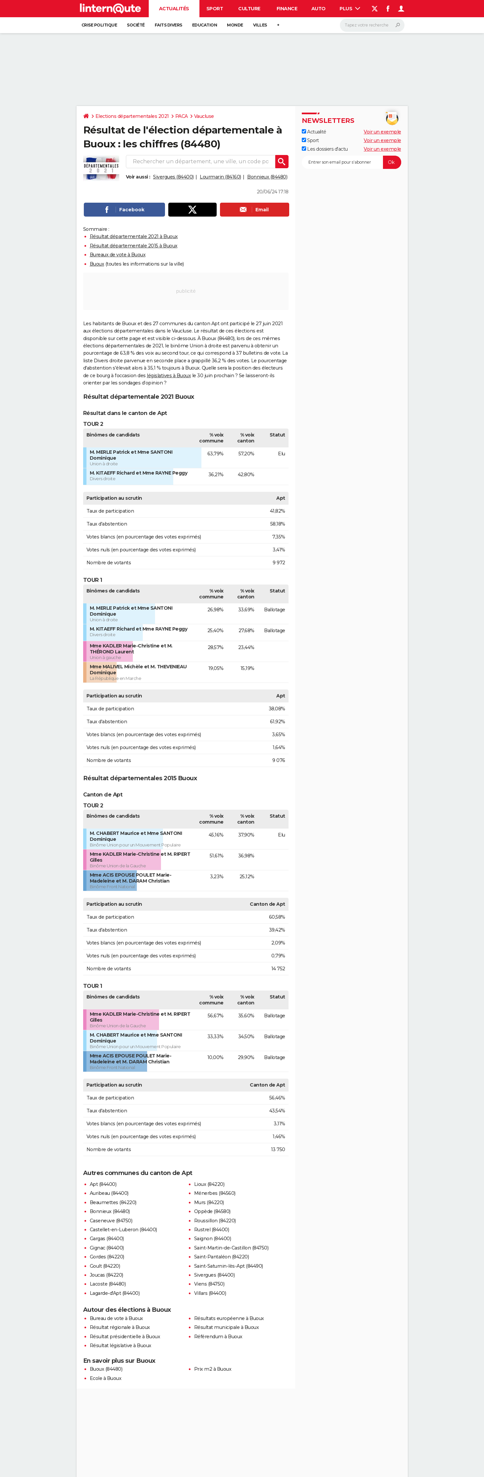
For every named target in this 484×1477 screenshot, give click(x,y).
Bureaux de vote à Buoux (118, 255)
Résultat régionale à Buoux (120, 1327)
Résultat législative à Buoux (120, 1346)
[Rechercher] (372, 25)
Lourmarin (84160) (220, 177)
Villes (260, 25)
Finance (287, 9)
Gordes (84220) (107, 1257)
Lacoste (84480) (108, 1284)
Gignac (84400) (107, 1248)
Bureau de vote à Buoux (116, 1318)
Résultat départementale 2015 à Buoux (134, 246)
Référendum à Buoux (218, 1337)
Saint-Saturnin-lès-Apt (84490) (228, 1266)
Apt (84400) (103, 1184)
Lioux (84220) (209, 1184)
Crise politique (99, 25)
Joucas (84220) (106, 1275)
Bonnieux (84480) (267, 177)
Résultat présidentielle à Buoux (125, 1337)
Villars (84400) (210, 1293)
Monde (235, 25)
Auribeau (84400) (109, 1193)
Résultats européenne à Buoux (229, 1318)
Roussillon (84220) (215, 1221)
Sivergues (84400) (173, 177)
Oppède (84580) (212, 1211)
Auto (318, 9)
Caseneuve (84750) (111, 1221)
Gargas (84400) (107, 1239)
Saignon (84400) (212, 1239)
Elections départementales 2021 (132, 116)
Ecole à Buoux (106, 1378)
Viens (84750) (209, 1284)
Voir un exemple (382, 132)
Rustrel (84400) (211, 1230)
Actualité (314, 132)
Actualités (174, 9)
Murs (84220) (209, 1202)
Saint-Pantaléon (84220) (221, 1257)
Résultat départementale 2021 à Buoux (134, 236)
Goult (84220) (105, 1266)
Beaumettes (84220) (113, 1202)
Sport (214, 9)
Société (136, 25)
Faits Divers (168, 25)
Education (204, 25)
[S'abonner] (351, 162)
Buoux (97, 264)
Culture (249, 9)
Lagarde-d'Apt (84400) (115, 1293)
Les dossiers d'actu (325, 149)
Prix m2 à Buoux (213, 1369)
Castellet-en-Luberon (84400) (123, 1230)
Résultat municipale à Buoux (226, 1327)
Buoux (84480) (106, 1369)
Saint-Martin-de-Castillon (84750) (231, 1248)
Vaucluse (204, 116)
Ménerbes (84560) (215, 1193)
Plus (350, 9)
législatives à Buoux (169, 376)
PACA (181, 116)
